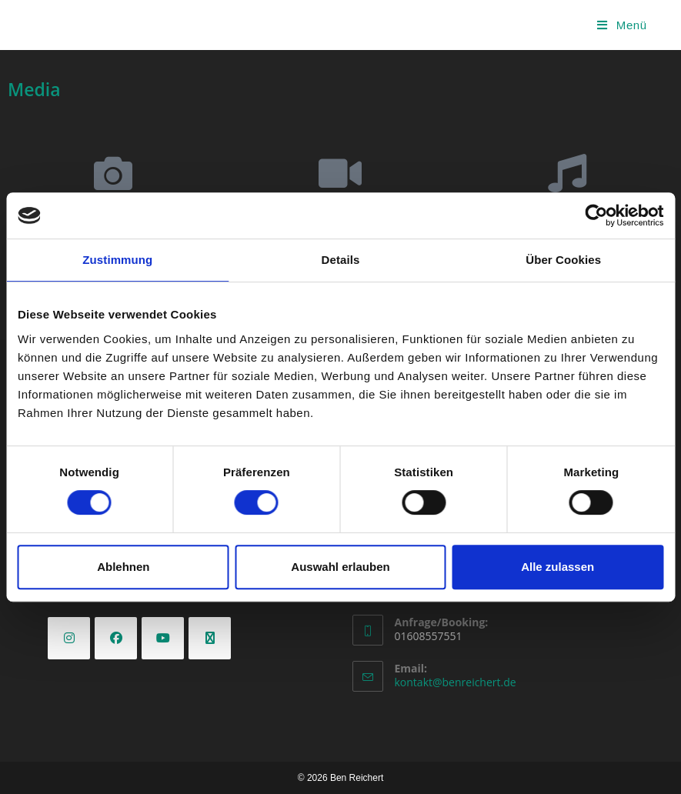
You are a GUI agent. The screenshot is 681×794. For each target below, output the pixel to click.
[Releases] (567, 173)
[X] (210, 638)
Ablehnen (123, 566)
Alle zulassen (557, 566)
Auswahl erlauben (340, 566)
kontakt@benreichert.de (455, 682)
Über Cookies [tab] (563, 259)
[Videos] (340, 173)
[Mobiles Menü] (621, 25)
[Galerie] (113, 173)
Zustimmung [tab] (117, 259)
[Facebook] (116, 638)
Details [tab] (341, 259)
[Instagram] (69, 638)
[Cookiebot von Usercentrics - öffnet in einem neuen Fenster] (596, 215)
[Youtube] (163, 638)
